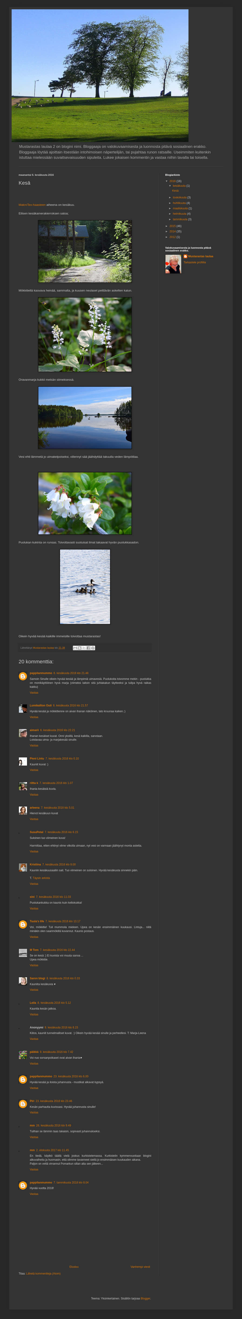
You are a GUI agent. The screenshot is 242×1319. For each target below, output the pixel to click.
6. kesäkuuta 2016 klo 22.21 (57, 730)
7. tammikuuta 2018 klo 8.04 (71, 1182)
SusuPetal (36, 832)
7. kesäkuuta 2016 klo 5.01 (57, 807)
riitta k (34, 783)
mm (32, 1125)
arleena (35, 807)
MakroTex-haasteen (32, 205)
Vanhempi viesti (140, 1266)
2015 (173, 226)
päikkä (34, 1052)
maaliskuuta (180, 208)
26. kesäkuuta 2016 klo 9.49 (53, 1125)
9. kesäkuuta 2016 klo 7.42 (56, 1052)
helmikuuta (180, 213)
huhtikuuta (180, 203)
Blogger (145, 1298)
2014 (173, 231)
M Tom (34, 950)
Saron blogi (37, 978)
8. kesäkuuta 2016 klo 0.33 (63, 978)
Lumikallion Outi (41, 705)
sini (32, 897)
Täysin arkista (41, 878)
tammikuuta (180, 219)
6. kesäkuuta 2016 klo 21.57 (70, 705)
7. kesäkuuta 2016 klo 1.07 (56, 783)
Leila (33, 1002)
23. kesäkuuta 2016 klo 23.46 (54, 1101)
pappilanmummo (41, 673)
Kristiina (35, 864)
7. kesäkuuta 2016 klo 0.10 (62, 758)
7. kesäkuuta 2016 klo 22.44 (57, 950)
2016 (173, 181)
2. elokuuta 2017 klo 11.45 (52, 1150)
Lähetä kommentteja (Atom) (43, 1273)
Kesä (175, 190)
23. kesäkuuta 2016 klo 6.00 (71, 1076)
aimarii (34, 730)
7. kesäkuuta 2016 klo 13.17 (62, 921)
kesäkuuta (179, 185)
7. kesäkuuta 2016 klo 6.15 (61, 832)
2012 (173, 237)
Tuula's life (37, 921)
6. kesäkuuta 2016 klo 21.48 (71, 673)
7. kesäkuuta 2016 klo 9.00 (59, 864)
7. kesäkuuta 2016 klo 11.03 (53, 897)
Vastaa (34, 692)
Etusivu (73, 1266)
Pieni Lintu (37, 758)
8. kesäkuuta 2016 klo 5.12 (54, 1002)
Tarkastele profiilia (195, 262)
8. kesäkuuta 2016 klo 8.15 (61, 1027)
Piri (32, 1101)
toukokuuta (180, 197)
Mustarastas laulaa (200, 256)
